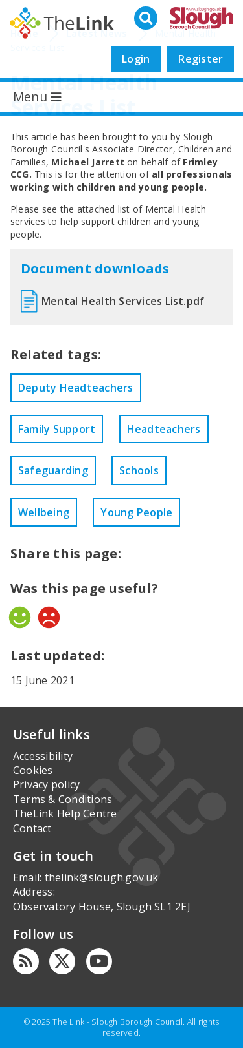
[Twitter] (62, 961)
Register (200, 59)
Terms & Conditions (62, 799)
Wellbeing (43, 512)
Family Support (56, 429)
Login (136, 59)
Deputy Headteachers (75, 388)
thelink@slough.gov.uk (102, 877)
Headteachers (164, 429)
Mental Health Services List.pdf (122, 301)
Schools (139, 470)
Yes (19, 617)
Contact (32, 828)
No (49, 617)
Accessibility (43, 756)
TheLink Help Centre (65, 813)
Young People (136, 512)
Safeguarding (53, 470)
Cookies (33, 770)
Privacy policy (46, 784)
